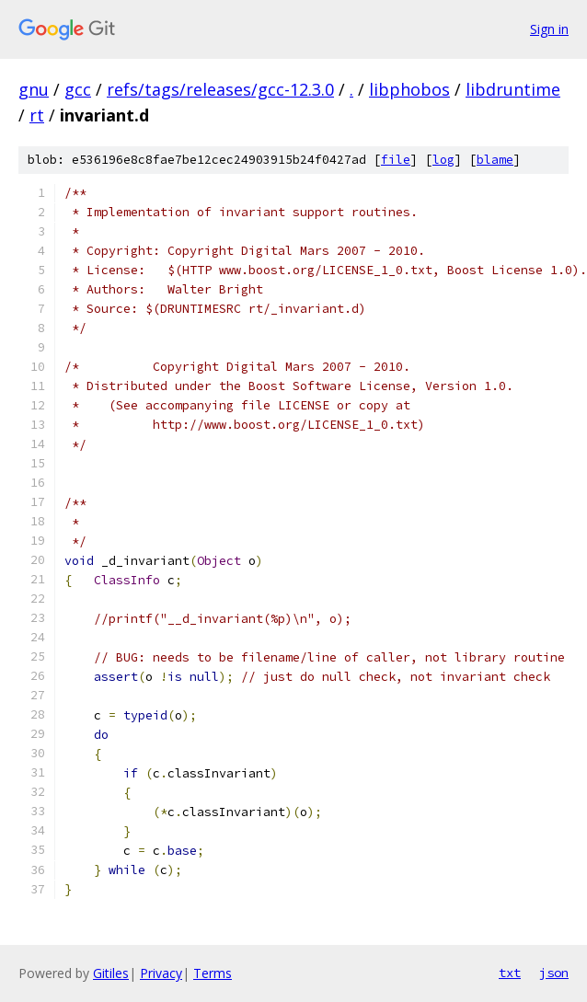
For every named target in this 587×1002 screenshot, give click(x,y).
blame (495, 159)
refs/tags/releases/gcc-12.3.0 (220, 89)
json (554, 972)
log (443, 159)
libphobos (409, 89)
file (395, 159)
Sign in (549, 29)
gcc (77, 89)
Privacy (161, 973)
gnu (33, 89)
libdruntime (513, 89)
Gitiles (111, 973)
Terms (212, 973)
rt (36, 115)
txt (510, 972)
